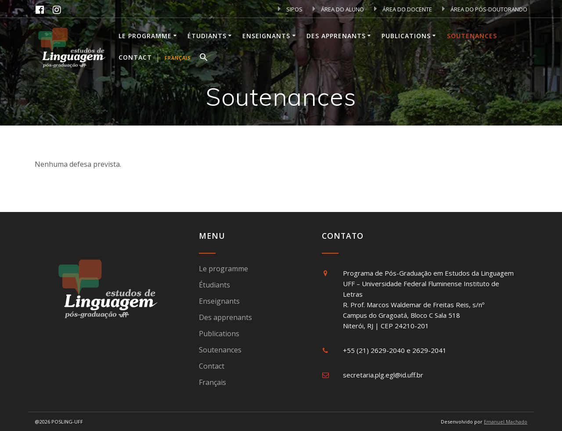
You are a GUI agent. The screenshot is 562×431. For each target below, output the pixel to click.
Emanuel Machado (505, 421)
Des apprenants (336, 36)
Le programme (145, 36)
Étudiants (207, 36)
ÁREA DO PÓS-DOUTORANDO (484, 9)
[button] (203, 58)
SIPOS (290, 9)
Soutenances (472, 36)
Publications (406, 36)
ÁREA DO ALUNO (338, 9)
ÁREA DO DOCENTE (403, 9)
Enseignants (266, 36)
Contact (135, 57)
